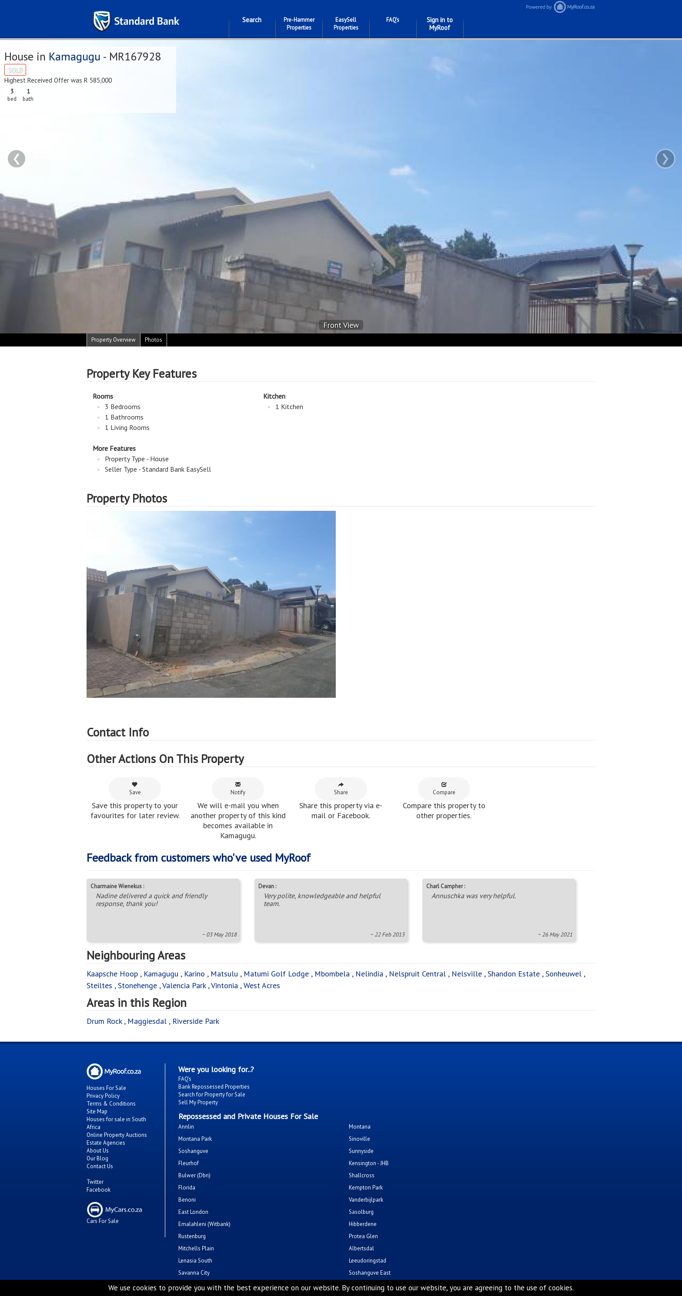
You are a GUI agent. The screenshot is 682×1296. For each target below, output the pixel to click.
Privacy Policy (103, 1095)
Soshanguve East (370, 1272)
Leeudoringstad (367, 1260)
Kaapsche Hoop (113, 974)
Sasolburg (361, 1212)
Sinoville (359, 1139)
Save (135, 788)
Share (341, 788)
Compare (444, 788)
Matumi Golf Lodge (276, 974)
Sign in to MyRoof (440, 24)
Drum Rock (104, 1021)
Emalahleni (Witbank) (204, 1224)
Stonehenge (137, 985)
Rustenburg (192, 1236)
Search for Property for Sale (211, 1094)
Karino (194, 974)
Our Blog (97, 1158)
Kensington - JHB (369, 1163)
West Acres (262, 985)
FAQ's (392, 19)
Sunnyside (361, 1151)
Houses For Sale (106, 1088)
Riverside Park (195, 1021)
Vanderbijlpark (366, 1199)
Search (251, 20)
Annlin (186, 1126)
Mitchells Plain (196, 1248)
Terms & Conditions (111, 1103)
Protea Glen (363, 1236)
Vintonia (224, 985)
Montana (360, 1126)
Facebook (98, 1189)
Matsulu (224, 974)
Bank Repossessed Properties (214, 1086)
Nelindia (369, 974)
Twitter (95, 1182)
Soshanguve (193, 1151)
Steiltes (99, 985)
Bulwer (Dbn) (194, 1175)
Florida (186, 1187)
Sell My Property (198, 1102)
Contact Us (100, 1166)
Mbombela (332, 974)
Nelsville (466, 974)
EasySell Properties (346, 23)
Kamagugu (74, 56)
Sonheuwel (563, 974)
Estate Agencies (106, 1142)
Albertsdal (361, 1248)
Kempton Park (366, 1187)
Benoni (187, 1199)
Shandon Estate (514, 974)
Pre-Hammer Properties (299, 23)
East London (193, 1212)
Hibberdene (363, 1224)
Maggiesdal (147, 1021)
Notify (238, 788)
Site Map (97, 1111)
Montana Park (195, 1139)
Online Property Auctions (117, 1135)
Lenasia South (195, 1260)
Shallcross (361, 1175)
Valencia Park (184, 985)
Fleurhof (188, 1163)
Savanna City (194, 1272)
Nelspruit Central (417, 974)
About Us (98, 1150)
